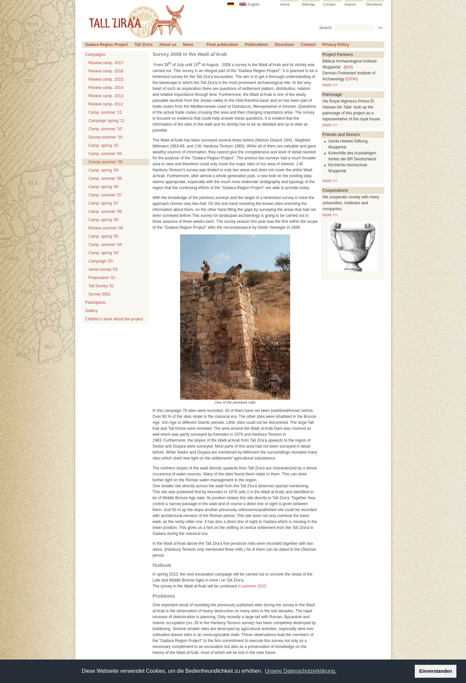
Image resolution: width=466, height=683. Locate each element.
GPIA (352, 79)
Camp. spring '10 (103, 145)
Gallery (91, 310)
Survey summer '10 (106, 137)
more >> (330, 85)
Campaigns (95, 54)
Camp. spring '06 (103, 220)
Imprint (350, 4)
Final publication (222, 44)
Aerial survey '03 (103, 269)
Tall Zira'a (144, 44)
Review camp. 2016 (106, 71)
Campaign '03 (101, 261)
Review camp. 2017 (106, 62)
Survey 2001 (100, 294)
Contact (329, 4)
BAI (348, 67)
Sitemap (308, 4)
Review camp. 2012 (106, 104)
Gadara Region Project (106, 44)
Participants (95, 302)
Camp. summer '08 (105, 178)
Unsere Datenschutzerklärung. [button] (300, 671)
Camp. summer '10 (105, 129)
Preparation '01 (102, 277)
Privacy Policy (335, 44)
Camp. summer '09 (105, 153)
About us (167, 44)
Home (285, 4)
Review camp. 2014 (106, 87)
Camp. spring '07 (103, 203)
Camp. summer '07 (105, 195)
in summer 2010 (252, 586)
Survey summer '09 (106, 162)
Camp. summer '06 (105, 211)
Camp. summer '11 (105, 112)
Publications (256, 44)
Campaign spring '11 (107, 120)
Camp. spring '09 (103, 170)
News (188, 44)
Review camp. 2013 (106, 96)
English (253, 4)
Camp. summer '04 (105, 244)
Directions (374, 4)
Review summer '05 (106, 228)
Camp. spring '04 (103, 253)
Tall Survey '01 (101, 286)
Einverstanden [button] (435, 671)
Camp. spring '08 (103, 186)
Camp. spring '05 (103, 236)
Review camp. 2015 (106, 79)
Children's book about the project (114, 319)
